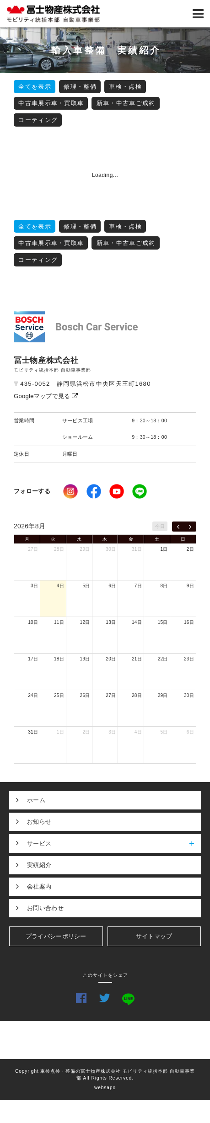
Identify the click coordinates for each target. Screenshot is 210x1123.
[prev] (178, 527)
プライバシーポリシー (56, 936)
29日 (85, 549)
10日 (33, 622)
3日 (34, 585)
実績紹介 (39, 865)
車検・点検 (125, 86)
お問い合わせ (45, 908)
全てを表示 (34, 86)
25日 (59, 695)
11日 (59, 622)
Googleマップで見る (46, 396)
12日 (85, 622)
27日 (33, 549)
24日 (33, 695)
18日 (59, 658)
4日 (60, 585)
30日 (111, 549)
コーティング (38, 120)
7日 (138, 585)
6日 (112, 585)
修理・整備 (80, 86)
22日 (163, 658)
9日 (190, 585)
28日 (59, 549)
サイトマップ (154, 936)
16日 (189, 622)
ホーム (36, 800)
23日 (189, 658)
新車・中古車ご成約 (126, 103)
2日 (190, 549)
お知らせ (39, 821)
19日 (85, 658)
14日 (137, 622)
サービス (114, 843)
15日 (163, 622)
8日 (164, 585)
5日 (86, 585)
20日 (111, 658)
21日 (137, 658)
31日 (137, 549)
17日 (33, 658)
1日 (164, 549)
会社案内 (39, 886)
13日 (111, 622)
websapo (105, 1087)
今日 (160, 526)
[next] (190, 527)
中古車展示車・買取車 (51, 103)
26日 (85, 695)
